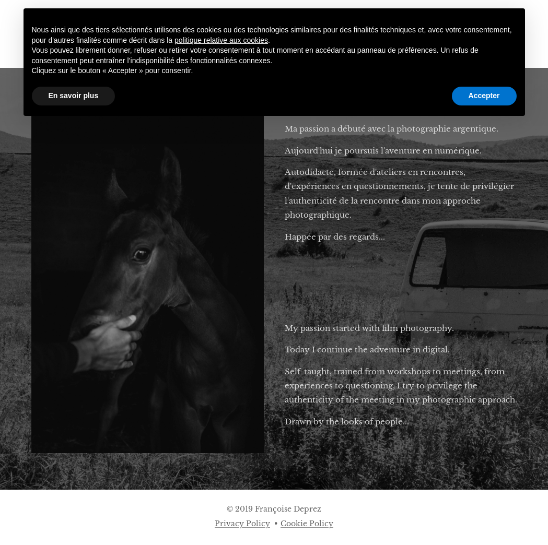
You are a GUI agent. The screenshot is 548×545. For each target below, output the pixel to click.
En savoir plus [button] (74, 95)
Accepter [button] (484, 95)
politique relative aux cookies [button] (221, 40)
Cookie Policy (307, 523)
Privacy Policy (242, 523)
